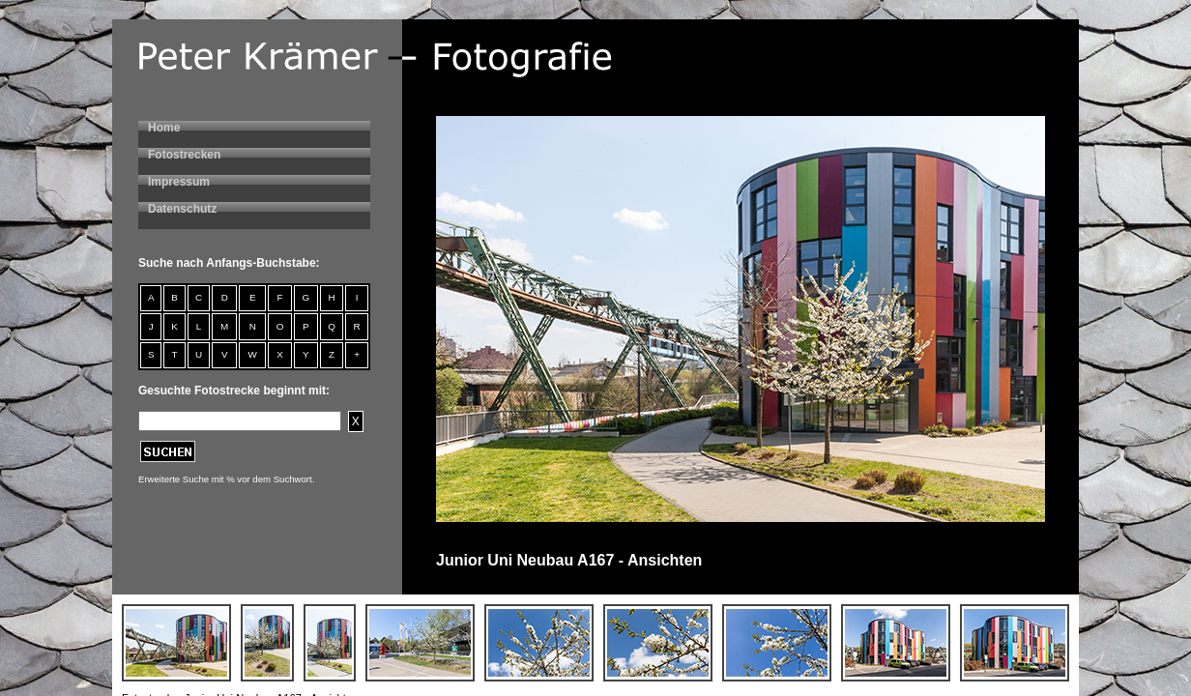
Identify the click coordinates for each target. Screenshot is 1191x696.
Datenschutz (182, 209)
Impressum (179, 181)
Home (164, 127)
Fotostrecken (184, 154)
